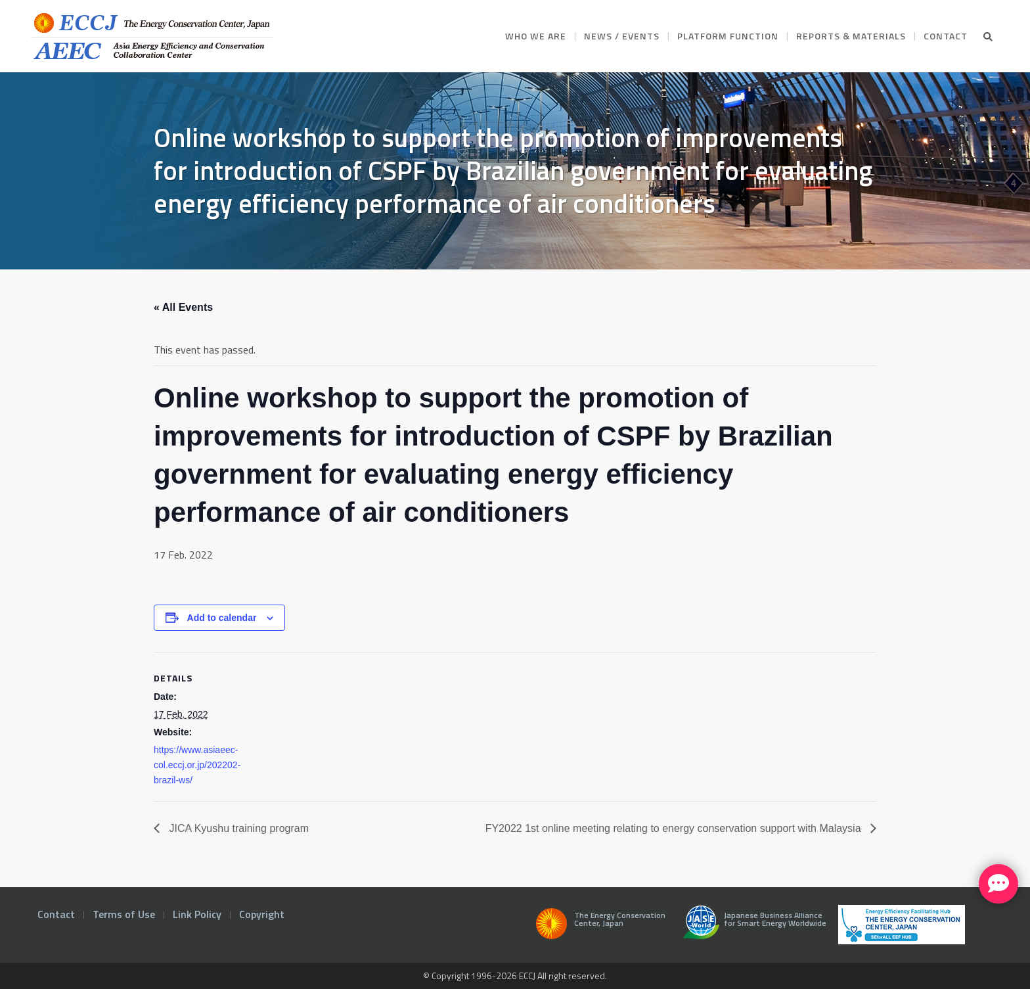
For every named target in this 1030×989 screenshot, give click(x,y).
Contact (56, 914)
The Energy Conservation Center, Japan (598, 927)
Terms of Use (124, 914)
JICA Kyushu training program (237, 828)
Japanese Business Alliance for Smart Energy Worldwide (751, 927)
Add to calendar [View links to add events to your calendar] (222, 617)
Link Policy (197, 914)
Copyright (261, 914)
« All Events (183, 307)
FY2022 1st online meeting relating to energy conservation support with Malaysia (674, 828)
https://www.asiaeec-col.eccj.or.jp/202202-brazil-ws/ (197, 765)
